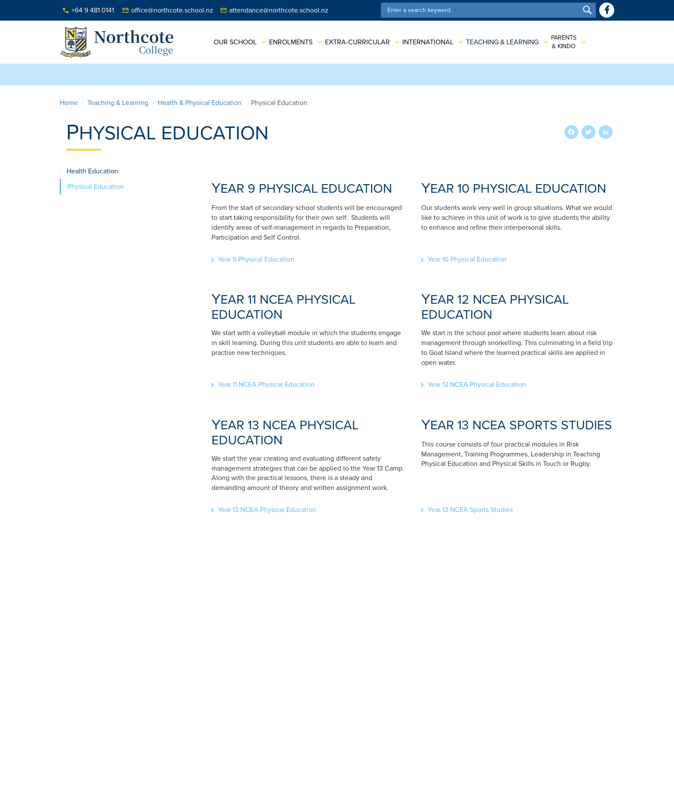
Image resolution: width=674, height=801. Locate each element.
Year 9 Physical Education (256, 259)
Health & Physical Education (200, 103)
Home (69, 103)
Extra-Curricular (351, 42)
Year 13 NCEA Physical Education (267, 509)
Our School (228, 42)
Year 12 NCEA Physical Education (477, 384)
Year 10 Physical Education (467, 259)
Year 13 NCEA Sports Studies (470, 509)
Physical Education (95, 186)
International (421, 42)
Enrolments (284, 42)
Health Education (92, 171)
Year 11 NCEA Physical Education (266, 384)
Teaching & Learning (496, 42)
